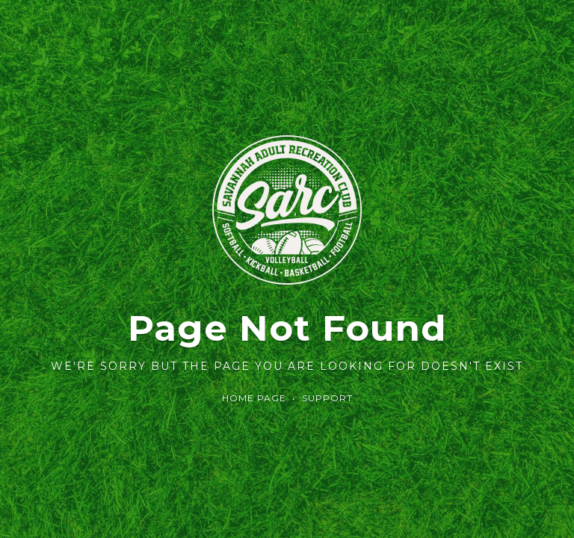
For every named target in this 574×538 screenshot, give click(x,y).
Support (327, 398)
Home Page (254, 398)
